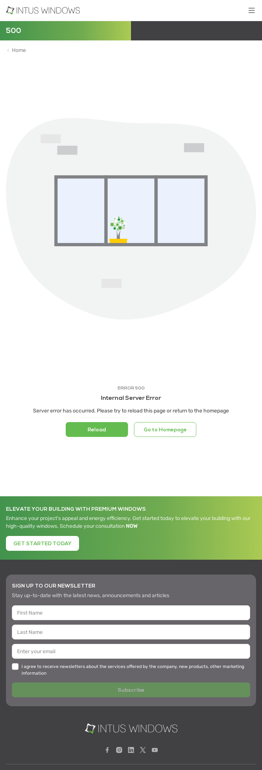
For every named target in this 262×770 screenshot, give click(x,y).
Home (19, 50)
